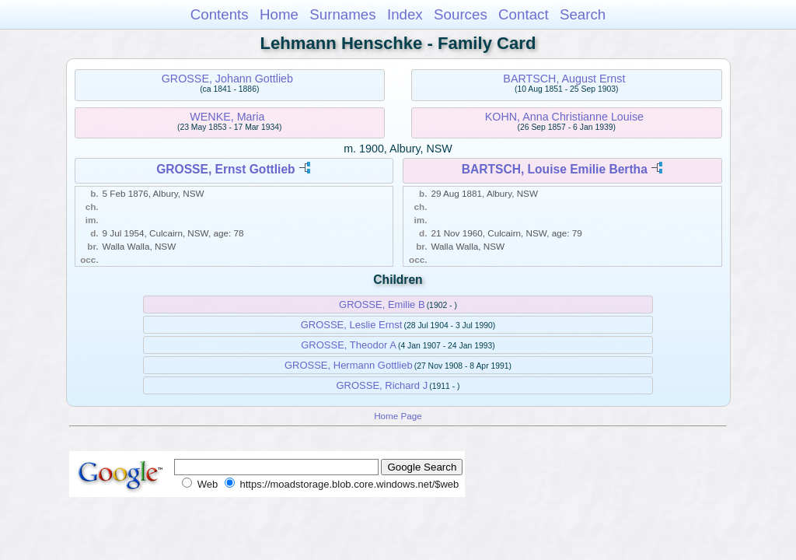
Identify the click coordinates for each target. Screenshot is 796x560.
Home (279, 14)
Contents (219, 14)
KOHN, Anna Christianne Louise (564, 116)
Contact (523, 14)
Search (583, 14)
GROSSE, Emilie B (382, 304)
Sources (460, 14)
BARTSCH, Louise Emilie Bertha (555, 169)
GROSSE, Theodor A (348, 345)
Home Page (398, 416)
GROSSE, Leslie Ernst (352, 325)
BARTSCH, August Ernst (564, 78)
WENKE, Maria (227, 116)
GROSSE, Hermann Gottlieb (349, 365)
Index (405, 14)
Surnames (342, 14)
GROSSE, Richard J (382, 385)
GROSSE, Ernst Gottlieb (225, 169)
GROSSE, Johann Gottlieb (227, 78)
